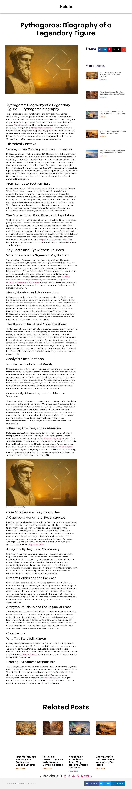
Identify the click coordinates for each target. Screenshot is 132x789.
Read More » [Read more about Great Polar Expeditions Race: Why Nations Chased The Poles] (103, 117)
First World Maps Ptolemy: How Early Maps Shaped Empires (111, 74)
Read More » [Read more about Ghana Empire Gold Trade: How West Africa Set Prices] (103, 136)
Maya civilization (36, 544)
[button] (100, 49)
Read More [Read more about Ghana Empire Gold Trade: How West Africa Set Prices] (100, 768)
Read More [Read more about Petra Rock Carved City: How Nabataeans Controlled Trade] (47, 768)
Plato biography (21, 125)
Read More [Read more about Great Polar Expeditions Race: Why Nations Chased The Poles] (73, 771)
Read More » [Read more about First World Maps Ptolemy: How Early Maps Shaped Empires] (103, 79)
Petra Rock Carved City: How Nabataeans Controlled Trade (112, 93)
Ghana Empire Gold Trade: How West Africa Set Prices (113, 132)
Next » (86, 776)
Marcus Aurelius (29, 654)
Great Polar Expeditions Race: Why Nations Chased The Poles (113, 113)
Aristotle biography (52, 438)
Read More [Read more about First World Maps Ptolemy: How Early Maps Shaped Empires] (20, 768)
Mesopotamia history (41, 128)
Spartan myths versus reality (54, 239)
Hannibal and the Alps (49, 678)
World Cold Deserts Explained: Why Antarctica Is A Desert (112, 152)
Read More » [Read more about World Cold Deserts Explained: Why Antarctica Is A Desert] (103, 156)
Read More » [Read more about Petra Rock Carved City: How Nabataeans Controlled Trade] (103, 97)
